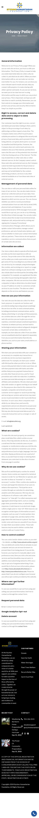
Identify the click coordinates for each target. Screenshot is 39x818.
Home (13, 36)
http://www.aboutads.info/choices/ (17, 569)
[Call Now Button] (34, 813)
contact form (22, 626)
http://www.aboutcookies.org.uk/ (25, 542)
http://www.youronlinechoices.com (14, 571)
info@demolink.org (14, 421)
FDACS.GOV (19, 770)
